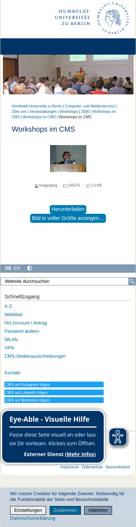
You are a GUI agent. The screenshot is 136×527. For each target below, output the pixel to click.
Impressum (70, 467)
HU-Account (16, 323)
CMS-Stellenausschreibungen (35, 356)
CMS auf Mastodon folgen (27, 400)
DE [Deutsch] (8, 268)
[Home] (26, 46)
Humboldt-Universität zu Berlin (37, 106)
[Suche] (132, 281)
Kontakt (12, 372)
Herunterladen (68, 209)
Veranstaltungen (43, 112)
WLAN (11, 339)
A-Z (8, 306)
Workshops (68, 112)
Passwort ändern (21, 331)
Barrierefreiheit (118, 467)
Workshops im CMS (39, 117)
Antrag (40, 323)
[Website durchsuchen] (68, 281)
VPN (9, 347)
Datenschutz (92, 467)
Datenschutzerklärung (32, 518)
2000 (85, 112)
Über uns (19, 112)
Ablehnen (98, 510)
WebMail (13, 314)
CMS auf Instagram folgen (27, 384)
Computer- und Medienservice (90, 106)
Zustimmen (65, 510)
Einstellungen (28, 510)
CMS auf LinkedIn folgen (26, 392)
